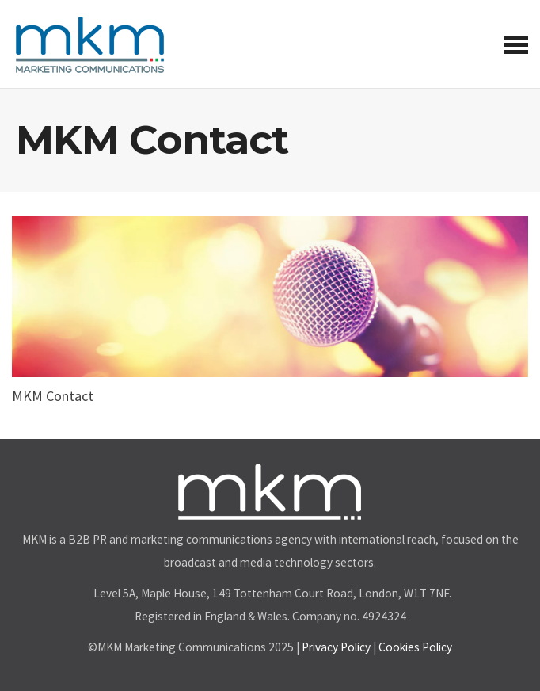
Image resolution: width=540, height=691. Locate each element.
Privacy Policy (336, 647)
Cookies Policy (415, 647)
